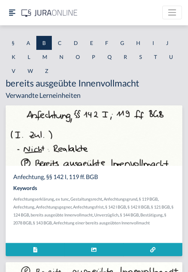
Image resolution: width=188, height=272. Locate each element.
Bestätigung (151, 214)
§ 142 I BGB (115, 206)
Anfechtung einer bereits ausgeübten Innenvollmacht (101, 222)
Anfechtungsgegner (53, 206)
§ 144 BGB (129, 214)
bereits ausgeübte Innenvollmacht (62, 214)
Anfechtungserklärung (33, 198)
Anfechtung (23, 206)
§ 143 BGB (42, 222)
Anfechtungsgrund (120, 198)
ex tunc (62, 198)
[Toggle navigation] (172, 12)
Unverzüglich (106, 214)
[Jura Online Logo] (49, 12)
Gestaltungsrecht (86, 198)
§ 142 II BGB (138, 206)
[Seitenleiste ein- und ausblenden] (12, 12)
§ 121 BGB (160, 206)
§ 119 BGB (148, 198)
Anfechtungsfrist (88, 206)
